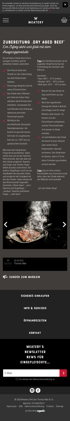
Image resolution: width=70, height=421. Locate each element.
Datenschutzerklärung (42, 379)
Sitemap (59, 406)
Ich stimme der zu (37, 379)
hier (49, 10)
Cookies (50, 406)
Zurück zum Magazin (21, 277)
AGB (20, 406)
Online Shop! (51, 188)
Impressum (12, 406)
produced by (35, 410)
